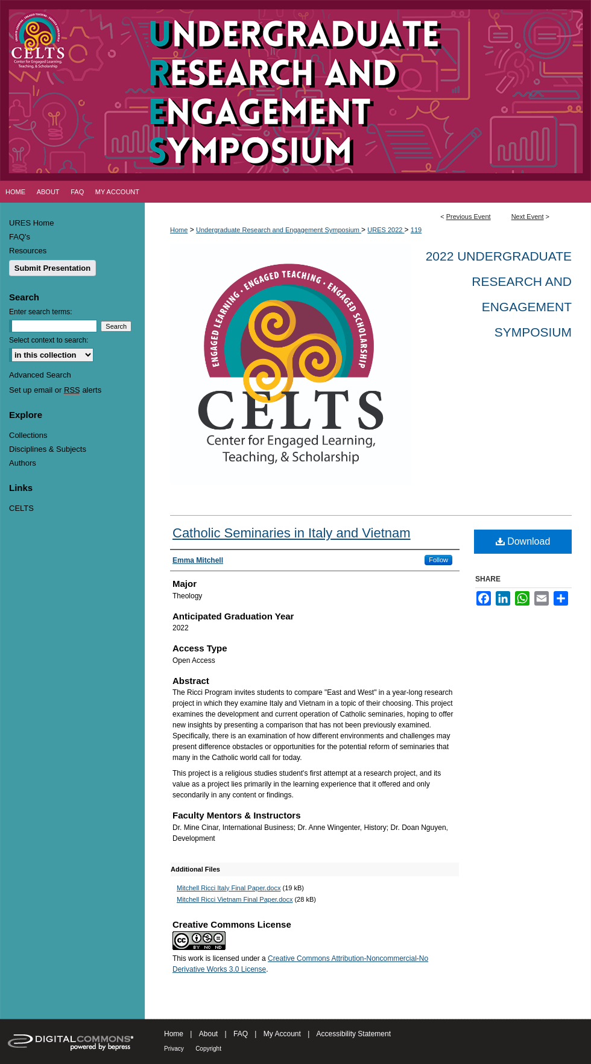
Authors (22, 462)
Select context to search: (48, 340)
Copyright (208, 1048)
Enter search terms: (40, 312)
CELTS (21, 508)
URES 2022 (385, 229)
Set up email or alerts (55, 389)
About (208, 1034)
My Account (282, 1034)
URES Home (31, 222)
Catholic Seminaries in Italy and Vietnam (291, 532)
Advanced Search (40, 374)
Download (523, 541)
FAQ (240, 1034)
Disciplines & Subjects (47, 449)
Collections (28, 435)
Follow (438, 559)
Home (179, 229)
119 (416, 229)
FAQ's (19, 236)
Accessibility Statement (354, 1034)
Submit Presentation (52, 268)
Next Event (527, 216)
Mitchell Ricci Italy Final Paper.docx (228, 887)
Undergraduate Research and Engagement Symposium (278, 229)
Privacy (174, 1048)
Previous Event (468, 216)
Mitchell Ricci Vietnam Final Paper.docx (234, 899)
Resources (27, 250)
